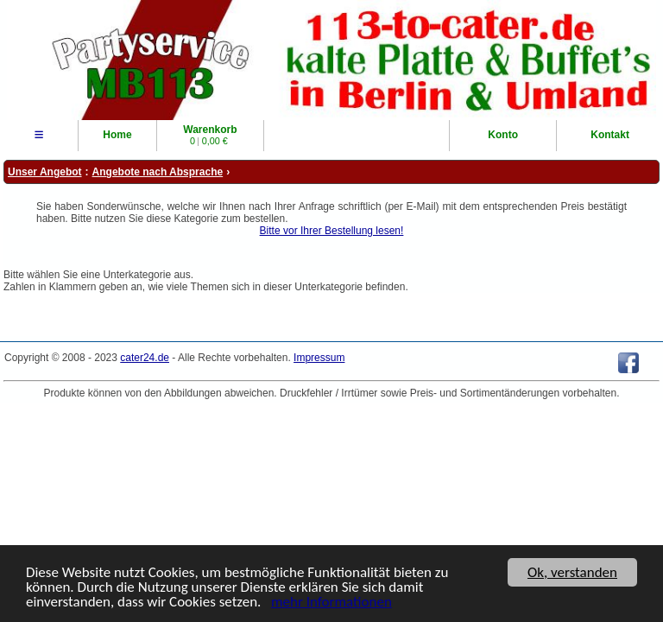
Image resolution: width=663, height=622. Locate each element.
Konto (503, 135)
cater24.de (144, 358)
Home (117, 135)
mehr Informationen (331, 602)
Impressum (319, 358)
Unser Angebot (45, 172)
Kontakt (609, 135)
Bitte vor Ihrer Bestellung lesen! (332, 231)
